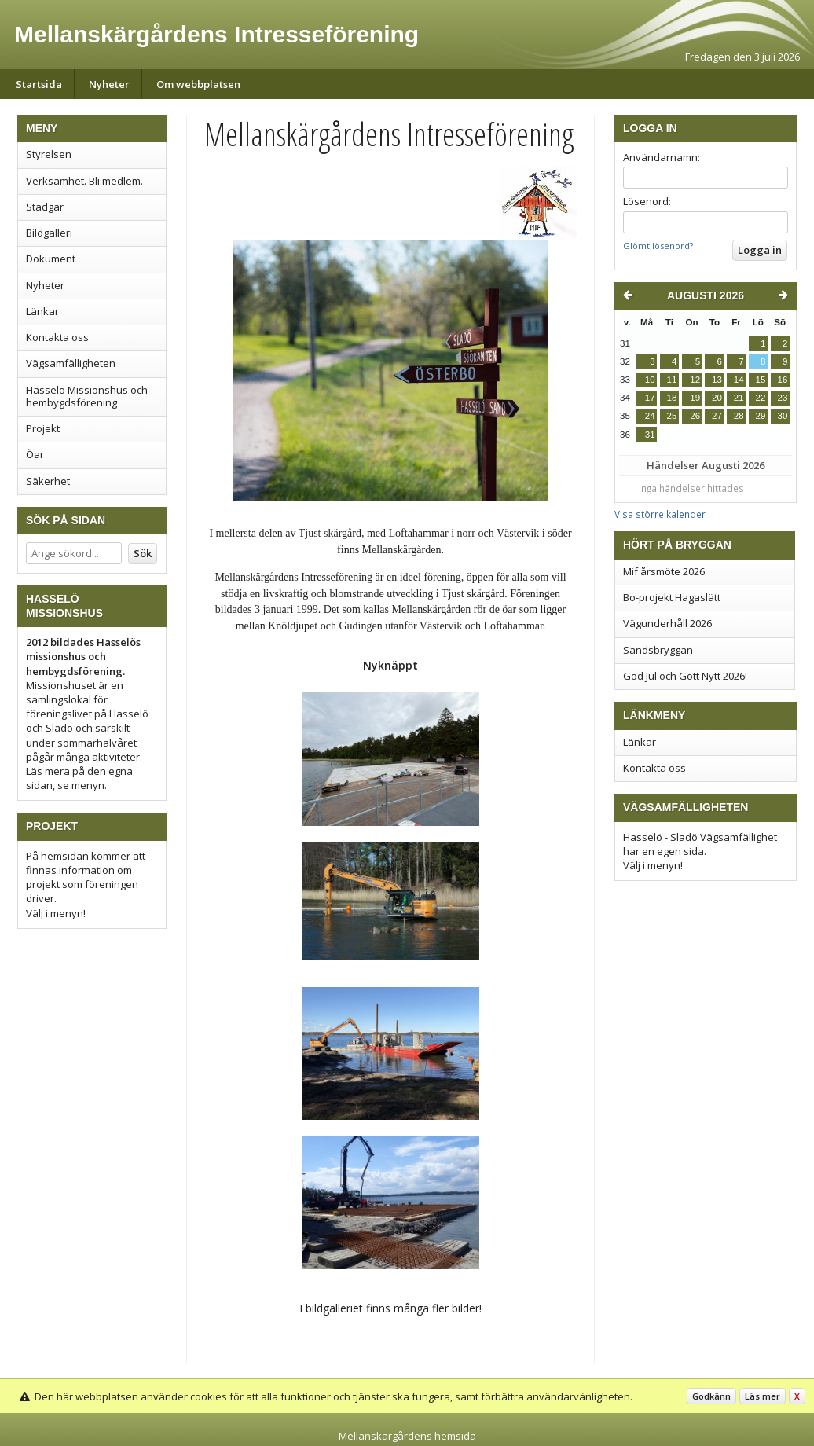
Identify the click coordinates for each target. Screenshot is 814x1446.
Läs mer (762, 1396)
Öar (35, 454)
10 (650, 379)
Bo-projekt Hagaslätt (671, 597)
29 (761, 415)
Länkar (42, 311)
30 (783, 415)
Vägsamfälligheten (71, 363)
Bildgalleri (49, 233)
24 (650, 415)
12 (695, 379)
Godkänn (711, 1396)
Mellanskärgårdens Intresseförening (216, 34)
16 (783, 379)
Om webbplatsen (198, 84)
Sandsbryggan (658, 650)
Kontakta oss (57, 337)
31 (650, 434)
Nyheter (109, 84)
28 (739, 415)
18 (672, 397)
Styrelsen (49, 154)
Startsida (39, 84)
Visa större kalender (660, 514)
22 (761, 397)
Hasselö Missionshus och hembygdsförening (87, 396)
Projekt (43, 428)
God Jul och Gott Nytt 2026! (685, 676)
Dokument (50, 258)
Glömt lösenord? (658, 245)
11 (672, 379)
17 (650, 397)
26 (695, 415)
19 (695, 397)
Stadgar (45, 207)
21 (739, 397)
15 (761, 379)
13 (717, 379)
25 (672, 415)
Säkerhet (48, 481)
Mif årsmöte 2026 (664, 571)
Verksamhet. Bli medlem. (84, 181)
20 (717, 397)
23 (783, 397)
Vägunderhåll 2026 (667, 623)
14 (739, 379)
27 (717, 415)
